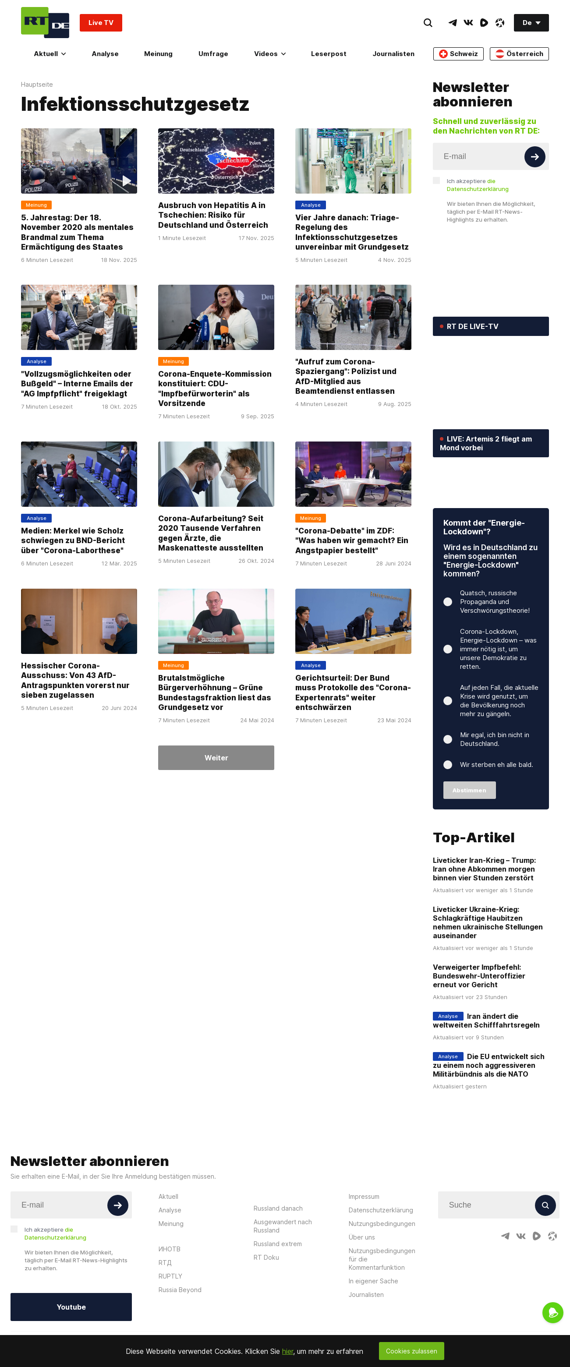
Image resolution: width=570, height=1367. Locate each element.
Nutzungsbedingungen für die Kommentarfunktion (382, 1313)
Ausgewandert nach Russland (283, 1280)
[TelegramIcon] (453, 23)
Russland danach (278, 1262)
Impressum (364, 1250)
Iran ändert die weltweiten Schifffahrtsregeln (486, 1075)
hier (287, 1351)
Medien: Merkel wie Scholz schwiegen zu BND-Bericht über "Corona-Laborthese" (73, 540)
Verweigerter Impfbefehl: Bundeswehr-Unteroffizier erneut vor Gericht (479, 1030)
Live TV (101, 22)
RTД (165, 1317)
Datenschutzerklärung (381, 1264)
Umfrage (213, 53)
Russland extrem (278, 1298)
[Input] (491, 156)
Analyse (105, 53)
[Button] (534, 156)
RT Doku (266, 1311)
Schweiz (458, 53)
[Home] (45, 22)
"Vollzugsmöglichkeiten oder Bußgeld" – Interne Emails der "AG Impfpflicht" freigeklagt (77, 384)
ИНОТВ (170, 1303)
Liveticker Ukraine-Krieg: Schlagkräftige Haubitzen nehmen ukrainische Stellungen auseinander (488, 977)
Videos (270, 53)
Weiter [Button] (216, 757)
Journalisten (393, 53)
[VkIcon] (468, 23)
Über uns (362, 1291)
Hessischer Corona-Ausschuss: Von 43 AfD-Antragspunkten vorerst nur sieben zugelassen (75, 680)
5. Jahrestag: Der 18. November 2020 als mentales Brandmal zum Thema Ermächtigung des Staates (77, 232)
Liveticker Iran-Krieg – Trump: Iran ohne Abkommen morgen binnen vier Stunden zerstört (484, 924)
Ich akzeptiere (478, 184)
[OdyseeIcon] (500, 23)
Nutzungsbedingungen (382, 1278)
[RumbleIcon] (484, 23)
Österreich (519, 53)
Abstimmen (469, 844)
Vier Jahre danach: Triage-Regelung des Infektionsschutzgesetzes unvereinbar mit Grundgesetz (352, 232)
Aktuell (50, 53)
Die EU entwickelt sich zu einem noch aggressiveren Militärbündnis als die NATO (489, 1120)
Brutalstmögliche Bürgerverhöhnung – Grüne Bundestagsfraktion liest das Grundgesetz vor (214, 692)
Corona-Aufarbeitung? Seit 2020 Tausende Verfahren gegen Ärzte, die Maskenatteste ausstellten (210, 533)
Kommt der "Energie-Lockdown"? (484, 582)
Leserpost (329, 53)
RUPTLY (170, 1330)
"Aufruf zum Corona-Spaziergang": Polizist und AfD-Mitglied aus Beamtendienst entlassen (346, 376)
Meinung (158, 53)
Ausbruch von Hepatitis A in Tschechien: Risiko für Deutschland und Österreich (213, 215)
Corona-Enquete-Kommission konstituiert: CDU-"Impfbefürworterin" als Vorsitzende (215, 389)
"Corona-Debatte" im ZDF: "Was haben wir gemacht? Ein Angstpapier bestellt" (351, 540)
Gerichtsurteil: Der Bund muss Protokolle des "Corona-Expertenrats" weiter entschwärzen (353, 692)
